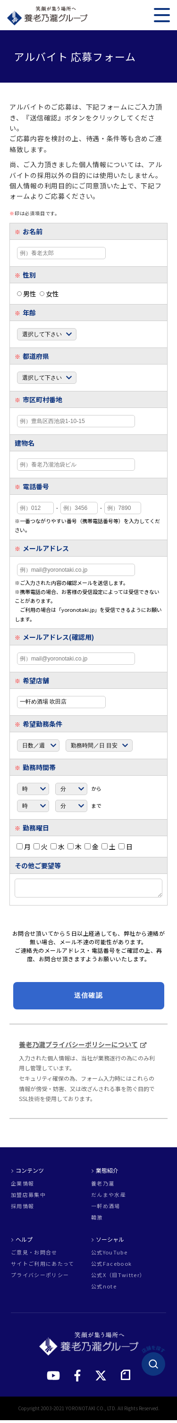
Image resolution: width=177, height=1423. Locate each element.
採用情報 (22, 1208)
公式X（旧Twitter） (118, 1277)
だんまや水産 (108, 1197)
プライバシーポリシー (40, 1277)
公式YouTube (109, 1255)
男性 (26, 293)
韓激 (97, 1220)
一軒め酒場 (105, 1208)
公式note (104, 1289)
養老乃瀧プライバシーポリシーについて (78, 1047)
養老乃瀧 (102, 1186)
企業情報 (22, 1186)
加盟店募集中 (28, 1197)
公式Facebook (111, 1266)
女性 (49, 293)
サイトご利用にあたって (43, 1266)
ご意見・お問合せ (34, 1255)
